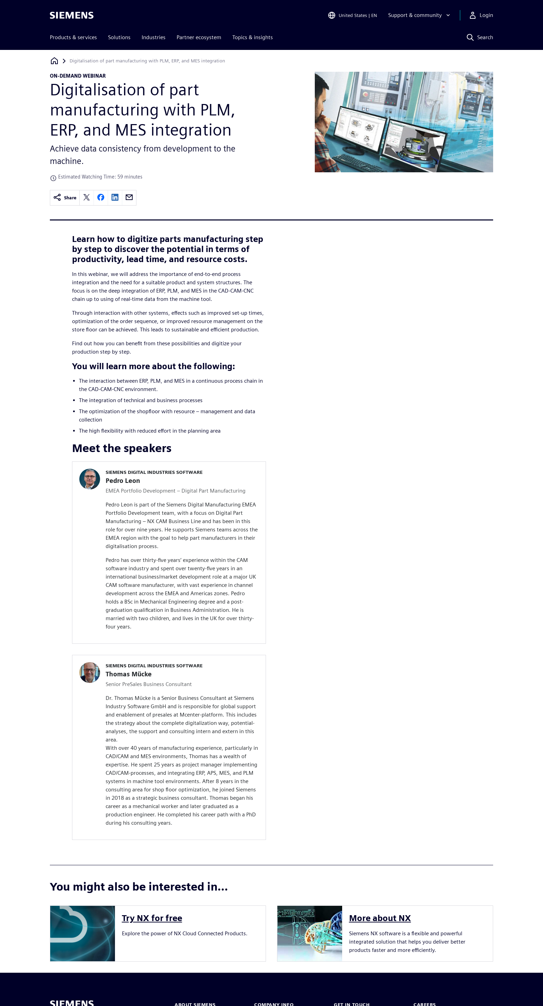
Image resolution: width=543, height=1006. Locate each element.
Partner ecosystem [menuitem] (199, 37)
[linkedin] (115, 197)
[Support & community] (419, 15)
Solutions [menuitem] (119, 37)
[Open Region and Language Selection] (352, 15)
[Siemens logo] (72, 15)
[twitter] (87, 197)
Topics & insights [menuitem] (252, 37)
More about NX (380, 918)
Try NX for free (152, 918)
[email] (129, 197)
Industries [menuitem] (154, 37)
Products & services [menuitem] (73, 37)
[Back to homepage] (54, 61)
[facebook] (101, 197)
